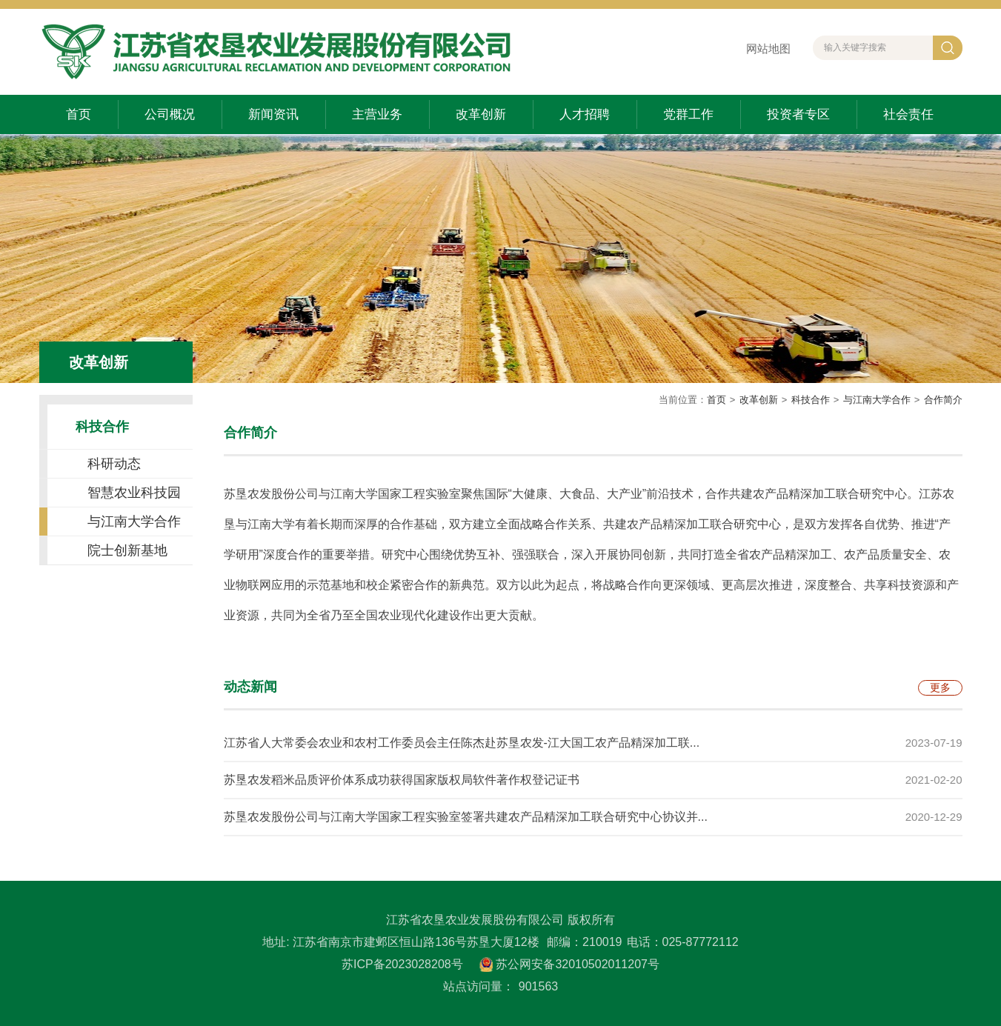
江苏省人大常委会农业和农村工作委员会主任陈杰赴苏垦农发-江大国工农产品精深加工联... (462, 742)
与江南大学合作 (877, 399)
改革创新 (481, 114)
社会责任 (908, 114)
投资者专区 (798, 114)
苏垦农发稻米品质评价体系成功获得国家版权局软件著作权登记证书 (401, 779)
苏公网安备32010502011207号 (577, 964)
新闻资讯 (273, 114)
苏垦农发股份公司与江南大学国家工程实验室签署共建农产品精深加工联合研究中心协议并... (466, 816)
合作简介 (943, 399)
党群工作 (688, 114)
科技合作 (810, 399)
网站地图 (768, 48)
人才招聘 (584, 114)
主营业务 (377, 114)
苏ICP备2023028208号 (402, 964)
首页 (78, 114)
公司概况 (169, 114)
